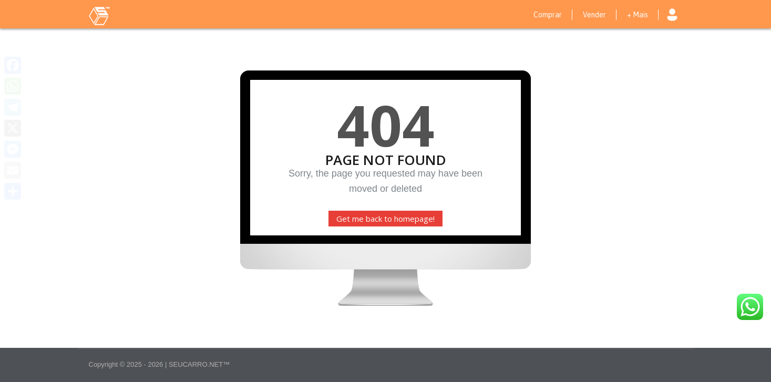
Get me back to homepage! (385, 218)
